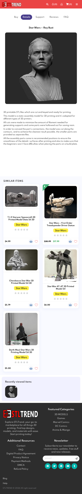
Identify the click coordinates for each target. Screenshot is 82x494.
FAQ (66, 17)
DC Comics (61, 426)
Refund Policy (21, 469)
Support (40, 17)
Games (61, 418)
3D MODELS (61, 414)
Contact (21, 446)
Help (5, 483)
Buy (16, 17)
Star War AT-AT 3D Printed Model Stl (60, 287)
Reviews (54, 17)
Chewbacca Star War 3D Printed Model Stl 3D (21, 282)
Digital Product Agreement (20, 454)
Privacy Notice (21, 457)
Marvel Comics (61, 422)
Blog (5, 479)
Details (26, 17)
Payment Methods (21, 461)
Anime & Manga (61, 430)
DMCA (21, 465)
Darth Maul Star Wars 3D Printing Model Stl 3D (21, 351)
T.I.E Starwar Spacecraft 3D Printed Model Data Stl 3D (21, 218)
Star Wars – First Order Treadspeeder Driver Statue (61, 224)
